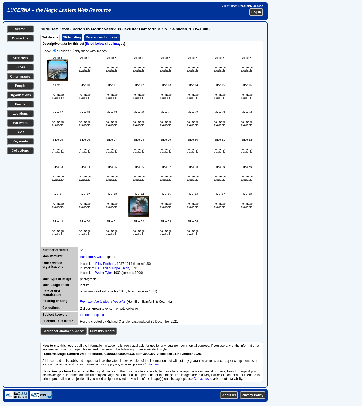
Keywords (20, 141)
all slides (63, 51)
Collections (20, 151)
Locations (20, 113)
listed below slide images (105, 44)
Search (20, 29)
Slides (20, 67)
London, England (92, 315)
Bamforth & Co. (91, 257)
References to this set (102, 37)
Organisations (20, 95)
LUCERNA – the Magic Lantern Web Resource (59, 10)
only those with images (91, 51)
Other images (20, 76)
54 (81, 250)
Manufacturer (52, 256)
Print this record (102, 331)
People (20, 86)
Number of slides (55, 250)
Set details (50, 37)
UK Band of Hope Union (112, 268)
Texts (20, 132)
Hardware (20, 123)
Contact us (20, 38)
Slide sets (20, 58)
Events (20, 104)
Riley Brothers (105, 264)
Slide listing (72, 37)
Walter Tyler (103, 273)
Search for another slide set (63, 331)
